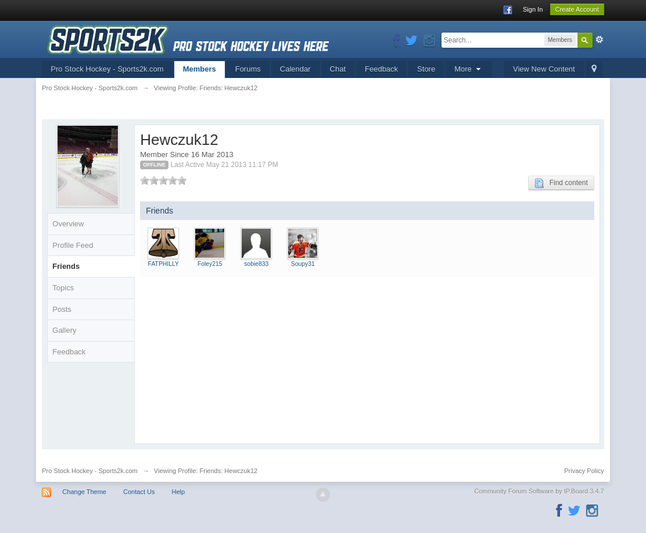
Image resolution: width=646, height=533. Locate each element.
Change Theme (84, 491)
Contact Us (139, 491)
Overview (68, 223)
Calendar (295, 69)
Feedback (381, 69)
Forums (248, 69)
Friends (66, 266)
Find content (561, 183)
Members (199, 69)
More (468, 69)
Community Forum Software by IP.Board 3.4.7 (539, 491)
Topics (63, 287)
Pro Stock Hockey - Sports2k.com (107, 69)
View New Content (544, 69)
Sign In (533, 9)
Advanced (599, 39)
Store (426, 69)
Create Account (577, 9)
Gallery (64, 330)
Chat (338, 69)
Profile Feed (72, 245)
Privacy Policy (584, 470)
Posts (61, 309)
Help (178, 491)
